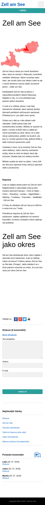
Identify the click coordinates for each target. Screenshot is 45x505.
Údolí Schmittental (10, 437)
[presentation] (20, 383)
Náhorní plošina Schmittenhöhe (15, 442)
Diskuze (5, 418)
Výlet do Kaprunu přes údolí (14, 432)
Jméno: (5, 362)
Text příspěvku (8, 339)
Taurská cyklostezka (11, 428)
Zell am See (7, 423)
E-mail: (5, 371)
